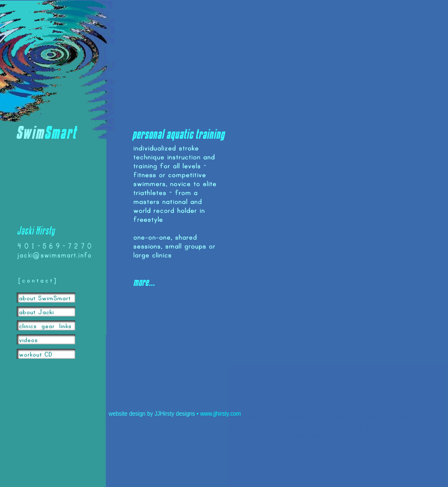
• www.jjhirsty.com (219, 414)
